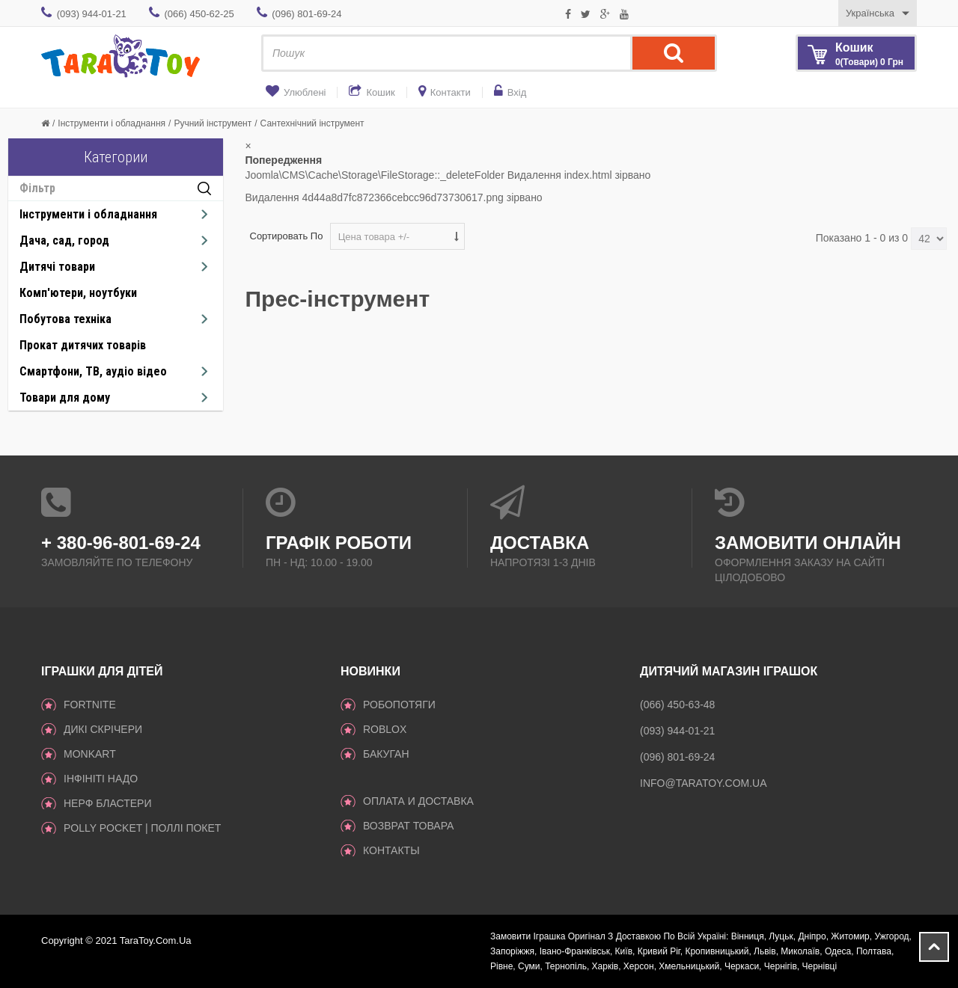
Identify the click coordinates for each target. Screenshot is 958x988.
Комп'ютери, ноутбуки (78, 293)
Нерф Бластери (108, 803)
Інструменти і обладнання (111, 123)
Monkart (90, 754)
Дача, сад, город (64, 240)
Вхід (517, 92)
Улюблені (305, 92)
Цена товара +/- (374, 236)
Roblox (384, 729)
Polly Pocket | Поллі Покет (142, 828)
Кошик (380, 92)
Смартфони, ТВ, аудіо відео (93, 371)
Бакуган (386, 754)
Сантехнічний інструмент (312, 123)
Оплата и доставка (418, 801)
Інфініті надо (101, 779)
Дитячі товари (57, 267)
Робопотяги (399, 705)
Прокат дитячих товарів (82, 345)
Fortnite (90, 705)
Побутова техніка (65, 319)
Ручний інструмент (212, 123)
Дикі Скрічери (103, 729)
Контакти (450, 92)
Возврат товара (408, 826)
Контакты (391, 850)
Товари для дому (64, 397)
